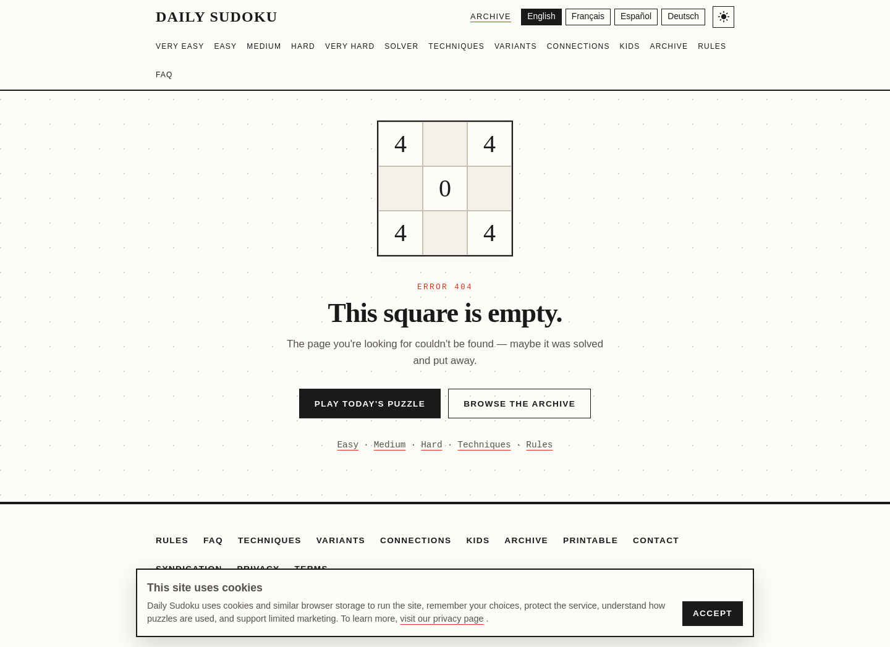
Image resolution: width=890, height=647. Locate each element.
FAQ (164, 74)
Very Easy (180, 46)
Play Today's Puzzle (370, 403)
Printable (590, 540)
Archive (487, 16)
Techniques (456, 46)
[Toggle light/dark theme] (723, 17)
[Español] (634, 17)
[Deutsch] (683, 17)
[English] (538, 17)
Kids (630, 46)
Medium (264, 46)
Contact (656, 540)
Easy (225, 46)
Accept (712, 613)
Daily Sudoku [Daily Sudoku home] (217, 17)
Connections (578, 46)
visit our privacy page (441, 619)
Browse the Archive (519, 403)
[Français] (586, 17)
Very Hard (350, 46)
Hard (303, 46)
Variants (515, 46)
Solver (401, 46)
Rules (712, 46)
